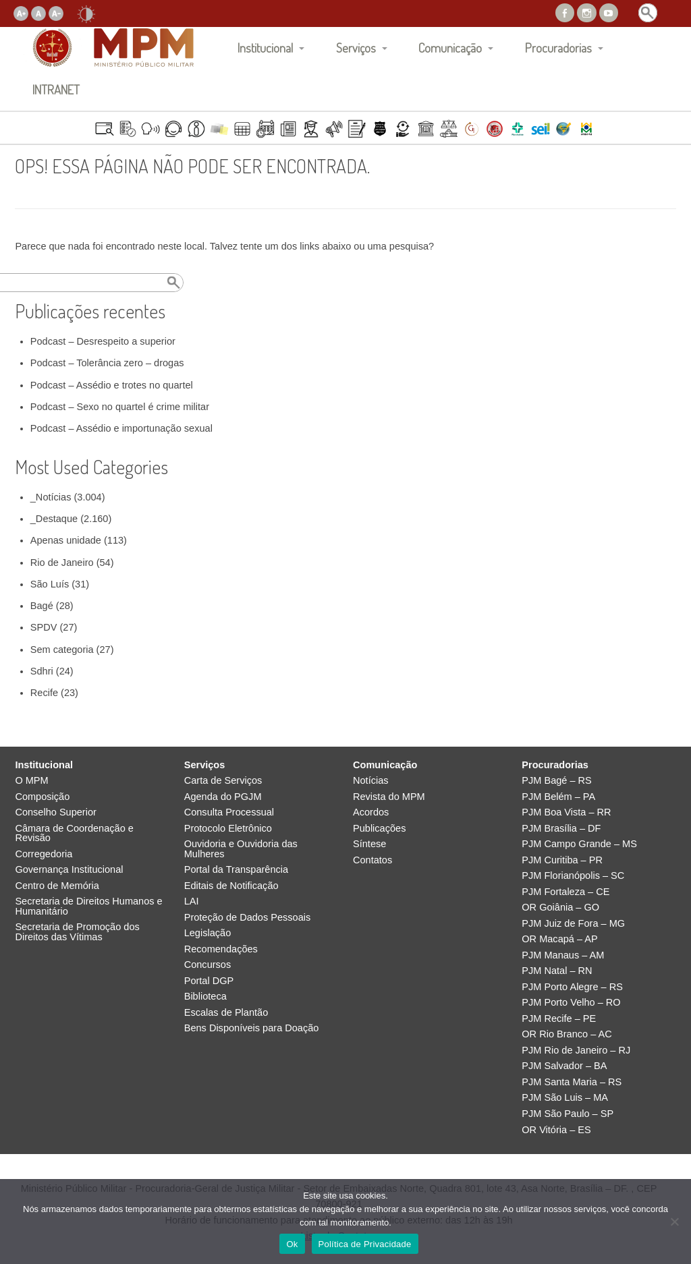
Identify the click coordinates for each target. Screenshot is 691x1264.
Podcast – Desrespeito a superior (102, 341)
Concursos (207, 965)
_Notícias (51, 497)
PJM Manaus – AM (563, 955)
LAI (191, 901)
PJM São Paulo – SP (567, 1114)
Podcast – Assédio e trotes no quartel (111, 385)
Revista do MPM (389, 797)
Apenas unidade (65, 540)
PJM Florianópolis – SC (573, 876)
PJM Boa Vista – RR (566, 812)
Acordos (371, 812)
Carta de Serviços (223, 781)
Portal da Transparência (236, 870)
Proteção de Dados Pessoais (247, 918)
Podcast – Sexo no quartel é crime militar (119, 406)
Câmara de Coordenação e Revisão (74, 833)
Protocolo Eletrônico (228, 829)
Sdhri (41, 671)
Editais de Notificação (231, 886)
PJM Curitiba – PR (562, 860)
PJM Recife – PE (559, 1019)
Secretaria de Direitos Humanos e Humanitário (88, 906)
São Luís (49, 584)
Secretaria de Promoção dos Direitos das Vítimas (77, 932)
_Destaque (54, 518)
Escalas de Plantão (226, 1013)
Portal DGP (209, 981)
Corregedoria (43, 854)
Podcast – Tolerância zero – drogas (107, 362)
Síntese (369, 844)
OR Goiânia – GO (560, 907)
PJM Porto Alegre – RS (572, 987)
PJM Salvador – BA (564, 1066)
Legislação (207, 933)
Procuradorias (558, 47)
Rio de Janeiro (62, 562)
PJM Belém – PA (558, 797)
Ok (292, 1244)
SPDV (43, 627)
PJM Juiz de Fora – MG (573, 924)
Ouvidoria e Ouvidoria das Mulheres (241, 849)
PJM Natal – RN (557, 971)
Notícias (371, 781)
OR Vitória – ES (556, 1130)
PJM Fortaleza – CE (565, 892)
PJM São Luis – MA (565, 1098)
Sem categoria (62, 649)
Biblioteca (205, 997)
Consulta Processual (229, 812)
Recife (44, 692)
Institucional (265, 47)
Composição (42, 797)
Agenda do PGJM (223, 797)
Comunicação (450, 47)
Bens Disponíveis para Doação (251, 1028)
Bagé (41, 605)
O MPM (31, 781)
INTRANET (56, 89)
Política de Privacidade (365, 1244)
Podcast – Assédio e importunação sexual (121, 428)
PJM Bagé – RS (557, 781)
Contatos (372, 860)
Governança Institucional (69, 870)
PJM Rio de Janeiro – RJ (576, 1050)
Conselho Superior (55, 812)
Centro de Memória (57, 886)
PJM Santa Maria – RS (571, 1082)
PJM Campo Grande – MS (579, 844)
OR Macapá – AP (559, 939)
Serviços (356, 47)
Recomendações (221, 949)
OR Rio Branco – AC (566, 1034)
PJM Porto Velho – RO (571, 1003)
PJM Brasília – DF (561, 829)
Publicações (379, 829)
